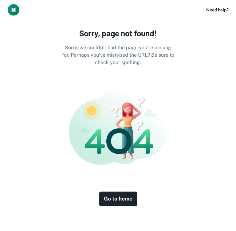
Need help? (217, 9)
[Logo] (13, 10)
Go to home (118, 199)
